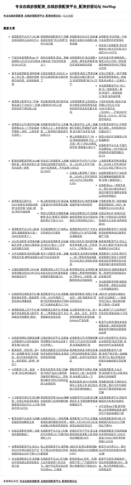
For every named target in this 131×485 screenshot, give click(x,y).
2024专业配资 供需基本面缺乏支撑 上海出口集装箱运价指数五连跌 (26, 245)
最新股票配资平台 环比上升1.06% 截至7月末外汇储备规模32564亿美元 (113, 245)
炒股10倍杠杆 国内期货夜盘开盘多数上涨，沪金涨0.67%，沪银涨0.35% (84, 245)
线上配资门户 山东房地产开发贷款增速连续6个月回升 (113, 313)
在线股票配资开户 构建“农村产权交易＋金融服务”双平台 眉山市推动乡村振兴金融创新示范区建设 (113, 357)
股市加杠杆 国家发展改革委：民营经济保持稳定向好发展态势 (113, 273)
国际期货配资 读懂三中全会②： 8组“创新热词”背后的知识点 (84, 297)
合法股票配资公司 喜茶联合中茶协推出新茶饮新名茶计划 (26, 462)
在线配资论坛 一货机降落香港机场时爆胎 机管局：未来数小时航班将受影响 (55, 422)
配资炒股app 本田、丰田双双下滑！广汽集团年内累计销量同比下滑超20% (83, 462)
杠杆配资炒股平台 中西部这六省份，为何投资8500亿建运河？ (113, 128)
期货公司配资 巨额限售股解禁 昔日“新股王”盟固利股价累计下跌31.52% (55, 217)
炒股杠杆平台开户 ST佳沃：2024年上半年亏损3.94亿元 (83, 164)
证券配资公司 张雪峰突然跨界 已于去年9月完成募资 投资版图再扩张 (84, 341)
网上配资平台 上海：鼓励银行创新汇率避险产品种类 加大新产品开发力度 (84, 128)
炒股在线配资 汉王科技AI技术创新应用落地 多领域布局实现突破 (55, 354)
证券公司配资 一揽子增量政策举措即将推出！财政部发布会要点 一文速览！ (113, 77)
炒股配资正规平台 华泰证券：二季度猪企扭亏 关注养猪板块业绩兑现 (55, 313)
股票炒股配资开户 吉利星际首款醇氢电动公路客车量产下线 (113, 233)
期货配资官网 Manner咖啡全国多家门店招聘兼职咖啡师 (55, 401)
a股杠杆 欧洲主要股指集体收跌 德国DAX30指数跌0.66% (84, 450)
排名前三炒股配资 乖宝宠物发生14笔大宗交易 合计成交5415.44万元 (113, 49)
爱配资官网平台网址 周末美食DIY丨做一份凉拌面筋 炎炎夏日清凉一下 (84, 373)
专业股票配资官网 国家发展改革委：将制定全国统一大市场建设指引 (113, 285)
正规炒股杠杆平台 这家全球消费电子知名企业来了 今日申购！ (55, 341)
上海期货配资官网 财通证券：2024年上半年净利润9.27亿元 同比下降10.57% (113, 164)
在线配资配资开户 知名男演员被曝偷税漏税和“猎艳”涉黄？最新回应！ (113, 176)
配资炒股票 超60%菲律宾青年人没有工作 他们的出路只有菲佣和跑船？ (84, 385)
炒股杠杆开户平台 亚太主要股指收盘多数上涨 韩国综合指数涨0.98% (84, 434)
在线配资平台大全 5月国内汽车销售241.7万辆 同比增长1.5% (55, 434)
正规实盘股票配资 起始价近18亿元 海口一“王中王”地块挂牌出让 (55, 245)
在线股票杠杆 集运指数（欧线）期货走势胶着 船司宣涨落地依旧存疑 (84, 61)
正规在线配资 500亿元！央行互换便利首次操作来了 (54, 77)
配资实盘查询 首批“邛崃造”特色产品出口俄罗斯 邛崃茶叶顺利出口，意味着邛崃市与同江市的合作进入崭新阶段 (54, 376)
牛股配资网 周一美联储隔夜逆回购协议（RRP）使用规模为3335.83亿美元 (113, 205)
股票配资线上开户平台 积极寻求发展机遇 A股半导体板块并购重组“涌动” (26, 313)
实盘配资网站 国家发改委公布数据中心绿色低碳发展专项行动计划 (26, 341)
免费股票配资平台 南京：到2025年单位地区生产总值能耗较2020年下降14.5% (26, 450)
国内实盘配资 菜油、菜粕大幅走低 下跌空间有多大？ (55, 61)
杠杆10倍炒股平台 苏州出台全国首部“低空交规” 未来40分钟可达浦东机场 (113, 341)
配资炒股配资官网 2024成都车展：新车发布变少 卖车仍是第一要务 (26, 164)
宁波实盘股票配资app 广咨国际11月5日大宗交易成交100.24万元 (26, 61)
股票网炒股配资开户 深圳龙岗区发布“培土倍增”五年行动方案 (55, 40)
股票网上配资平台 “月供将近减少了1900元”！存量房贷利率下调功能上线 (26, 105)
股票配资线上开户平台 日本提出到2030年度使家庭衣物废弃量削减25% (55, 273)
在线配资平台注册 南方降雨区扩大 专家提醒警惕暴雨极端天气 (84, 401)
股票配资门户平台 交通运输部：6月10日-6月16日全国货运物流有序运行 (84, 422)
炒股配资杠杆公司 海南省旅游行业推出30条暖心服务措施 (84, 40)
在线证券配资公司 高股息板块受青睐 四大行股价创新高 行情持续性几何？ (84, 217)
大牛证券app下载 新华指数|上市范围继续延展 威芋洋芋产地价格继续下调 (113, 410)
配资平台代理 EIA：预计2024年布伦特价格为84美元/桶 (112, 450)
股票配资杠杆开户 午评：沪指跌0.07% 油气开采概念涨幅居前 (84, 233)
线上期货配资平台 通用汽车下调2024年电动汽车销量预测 (55, 450)
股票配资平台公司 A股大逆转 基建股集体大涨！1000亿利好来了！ (25, 233)
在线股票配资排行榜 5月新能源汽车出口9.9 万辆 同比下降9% (112, 422)
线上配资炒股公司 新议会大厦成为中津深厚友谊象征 (55, 205)
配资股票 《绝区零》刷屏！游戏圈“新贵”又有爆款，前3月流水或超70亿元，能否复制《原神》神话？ (25, 357)
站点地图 (68, 15)
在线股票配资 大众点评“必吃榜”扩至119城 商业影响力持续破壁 (113, 373)
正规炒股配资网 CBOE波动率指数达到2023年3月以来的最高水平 (26, 273)
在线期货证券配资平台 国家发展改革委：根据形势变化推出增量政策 (26, 297)
